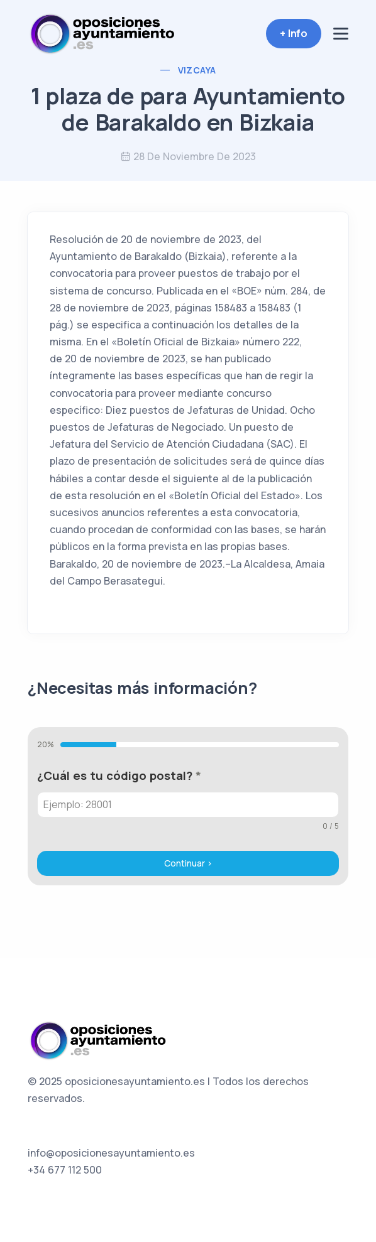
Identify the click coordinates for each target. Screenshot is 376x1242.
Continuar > (188, 863)
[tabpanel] (188, 799)
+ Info (293, 33)
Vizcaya (197, 70)
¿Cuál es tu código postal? (119, 775)
